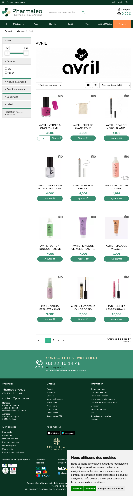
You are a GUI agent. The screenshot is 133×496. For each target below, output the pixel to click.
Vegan (9, 73)
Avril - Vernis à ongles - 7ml (50, 127)
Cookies (94, 419)
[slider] (7, 53)
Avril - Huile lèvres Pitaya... (116, 308)
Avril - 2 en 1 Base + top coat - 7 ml (49, 187)
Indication (14, 113)
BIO (8, 69)
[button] (6, 24)
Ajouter (57, 138)
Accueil (8, 31)
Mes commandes (10, 439)
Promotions (52, 406)
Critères (11, 61)
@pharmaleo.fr (16, 398)
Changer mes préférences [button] (110, 488)
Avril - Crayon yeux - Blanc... (116, 127)
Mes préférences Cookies (13, 452)
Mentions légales (98, 409)
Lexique (50, 396)
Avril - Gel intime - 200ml (116, 187)
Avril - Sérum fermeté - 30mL (50, 308)
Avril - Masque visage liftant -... (83, 247)
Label (10, 104)
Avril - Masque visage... (116, 247)
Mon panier (7, 432)
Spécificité (12, 97)
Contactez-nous (98, 389)
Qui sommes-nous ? (100, 392)
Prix (9, 40)
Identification (8, 435)
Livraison (95, 406)
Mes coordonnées (10, 442)
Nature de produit (16, 82)
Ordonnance (52, 413)
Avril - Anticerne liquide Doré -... (83, 308)
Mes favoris (7, 449)
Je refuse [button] (90, 488)
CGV (93, 413)
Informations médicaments (103, 399)
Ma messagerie (9, 445)
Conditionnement (16, 89)
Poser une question (99, 396)
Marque (20, 31)
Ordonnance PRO (54, 416)
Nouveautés (52, 402)
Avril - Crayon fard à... (83, 187)
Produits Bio (52, 409)
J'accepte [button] (77, 488)
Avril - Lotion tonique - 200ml (50, 247)
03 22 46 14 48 (63, 363)
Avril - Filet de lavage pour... (83, 127)
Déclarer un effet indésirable (104, 402)
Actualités (51, 392)
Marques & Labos (55, 399)
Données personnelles (101, 416)
